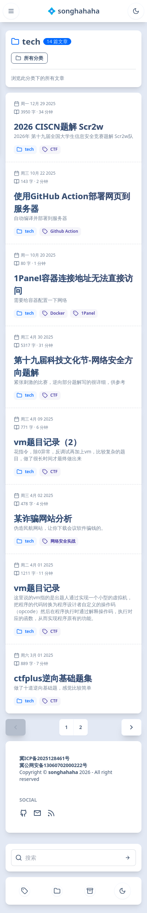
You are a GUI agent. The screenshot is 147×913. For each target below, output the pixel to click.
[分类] (57, 890)
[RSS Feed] (51, 813)
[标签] (24, 890)
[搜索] (73, 857)
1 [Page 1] (66, 727)
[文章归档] (89, 890)
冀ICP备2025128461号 (44, 758)
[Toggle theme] (136, 11)
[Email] (37, 813)
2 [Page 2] (80, 727)
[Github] (23, 813)
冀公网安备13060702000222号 (53, 765)
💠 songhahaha (73, 11)
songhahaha (63, 772)
